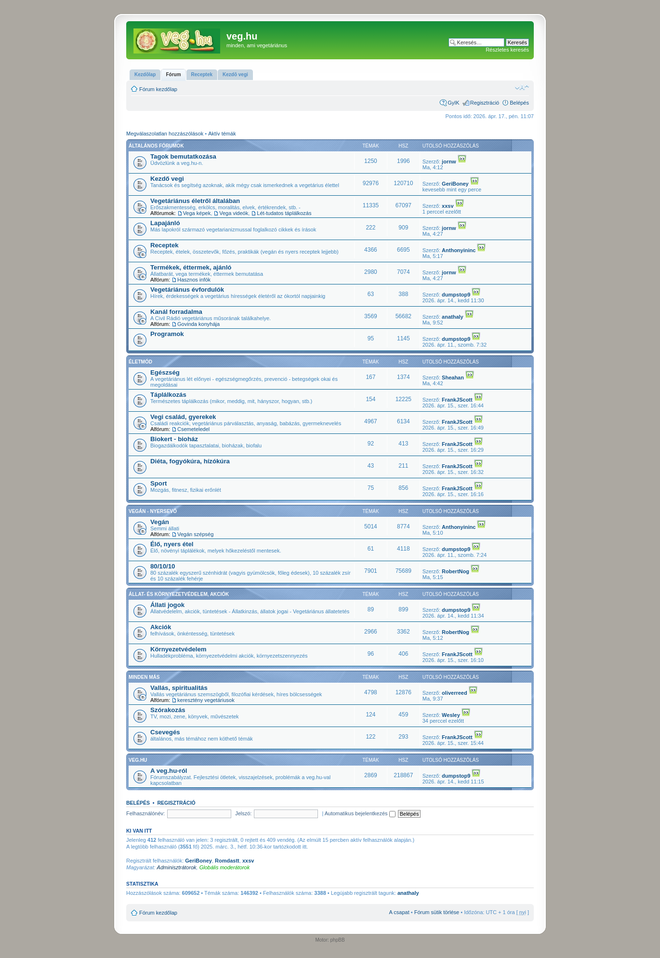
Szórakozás (167, 710)
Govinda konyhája (198, 324)
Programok (167, 333)
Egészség (165, 372)
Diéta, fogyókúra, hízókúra (190, 461)
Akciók (160, 627)
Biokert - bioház (174, 439)
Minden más (144, 677)
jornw (449, 161)
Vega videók (233, 213)
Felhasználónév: (145, 813)
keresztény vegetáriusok (206, 700)
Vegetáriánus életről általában (195, 200)
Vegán (159, 522)
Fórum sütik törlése (437, 912)
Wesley (451, 715)
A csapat (399, 912)
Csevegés (165, 732)
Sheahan (453, 377)
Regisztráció (485, 103)
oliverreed (454, 693)
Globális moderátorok (224, 867)
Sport (158, 483)
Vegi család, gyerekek (183, 416)
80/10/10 (162, 566)
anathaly (452, 317)
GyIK (453, 103)
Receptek (164, 245)
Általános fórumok (156, 145)
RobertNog (455, 571)
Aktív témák (222, 133)
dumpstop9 (456, 294)
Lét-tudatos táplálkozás (284, 213)
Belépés (519, 103)
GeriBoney (455, 184)
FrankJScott (457, 400)
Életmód (140, 361)
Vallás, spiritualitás (179, 687)
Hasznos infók (194, 280)
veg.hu (138, 760)
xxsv (447, 206)
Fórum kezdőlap (158, 89)
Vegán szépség (195, 534)
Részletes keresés (507, 50)
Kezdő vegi (167, 178)
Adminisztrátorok (177, 867)
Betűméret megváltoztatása (522, 87)
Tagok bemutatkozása (183, 156)
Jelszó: (243, 813)
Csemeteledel (193, 429)
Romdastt (227, 861)
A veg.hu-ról (168, 770)
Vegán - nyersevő (153, 511)
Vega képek (197, 213)
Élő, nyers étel (171, 544)
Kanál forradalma (176, 311)
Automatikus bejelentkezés (360, 813)
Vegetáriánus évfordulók (187, 289)
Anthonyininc (458, 250)
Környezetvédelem (178, 649)
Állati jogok (167, 604)
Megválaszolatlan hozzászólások (164, 133)
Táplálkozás (168, 394)
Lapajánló (165, 223)
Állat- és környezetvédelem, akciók (179, 594)
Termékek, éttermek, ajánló (190, 267)
